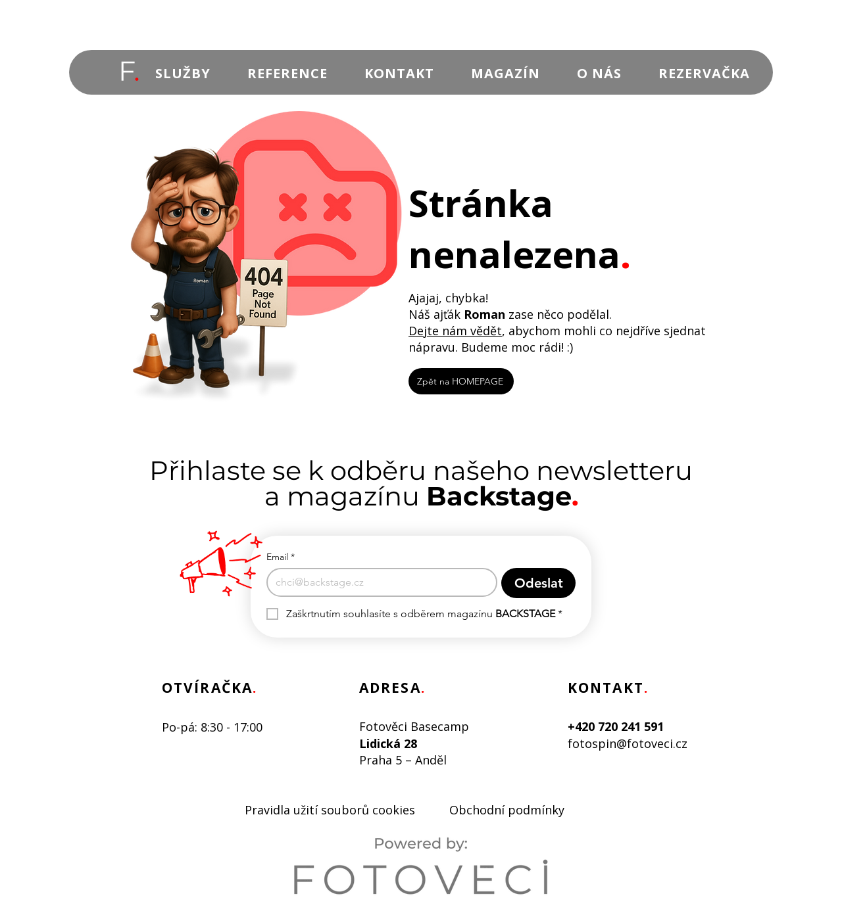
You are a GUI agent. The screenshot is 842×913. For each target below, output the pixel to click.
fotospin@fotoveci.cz (627, 743)
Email (280, 557)
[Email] (378, 582)
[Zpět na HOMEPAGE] (461, 381)
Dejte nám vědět (455, 331)
